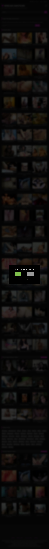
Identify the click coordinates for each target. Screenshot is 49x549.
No (30, 274)
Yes (18, 274)
